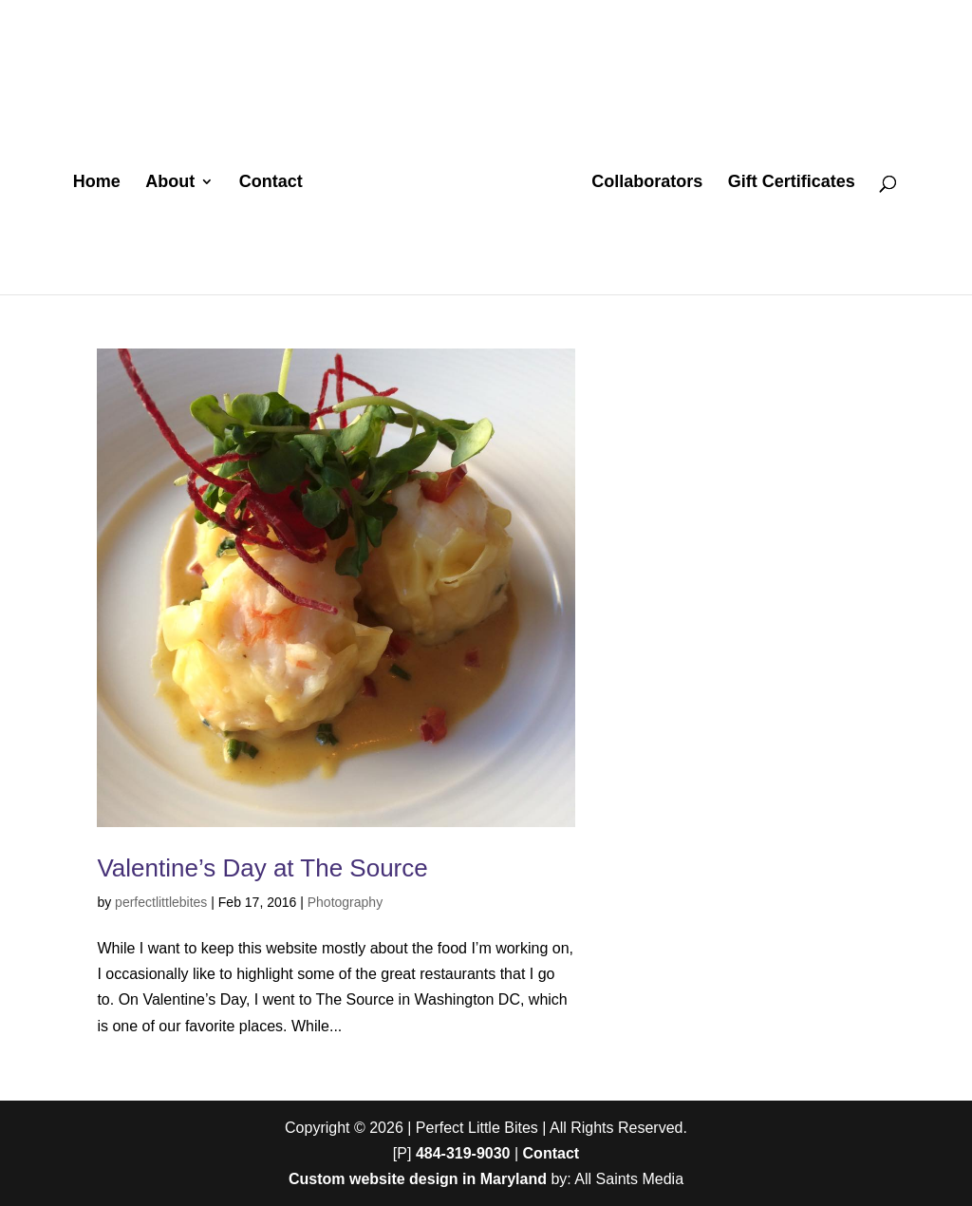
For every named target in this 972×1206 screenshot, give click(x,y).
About (170, 183)
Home (97, 183)
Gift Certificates (791, 183)
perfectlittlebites (161, 902)
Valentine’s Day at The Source (262, 868)
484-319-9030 (463, 1153)
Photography (345, 902)
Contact (271, 183)
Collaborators (646, 183)
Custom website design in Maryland (418, 1179)
